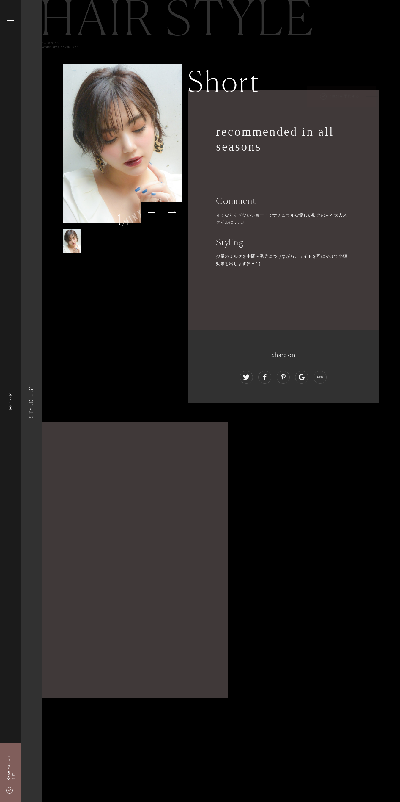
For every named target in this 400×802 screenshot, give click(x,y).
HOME (10, 401)
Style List (31, 401)
